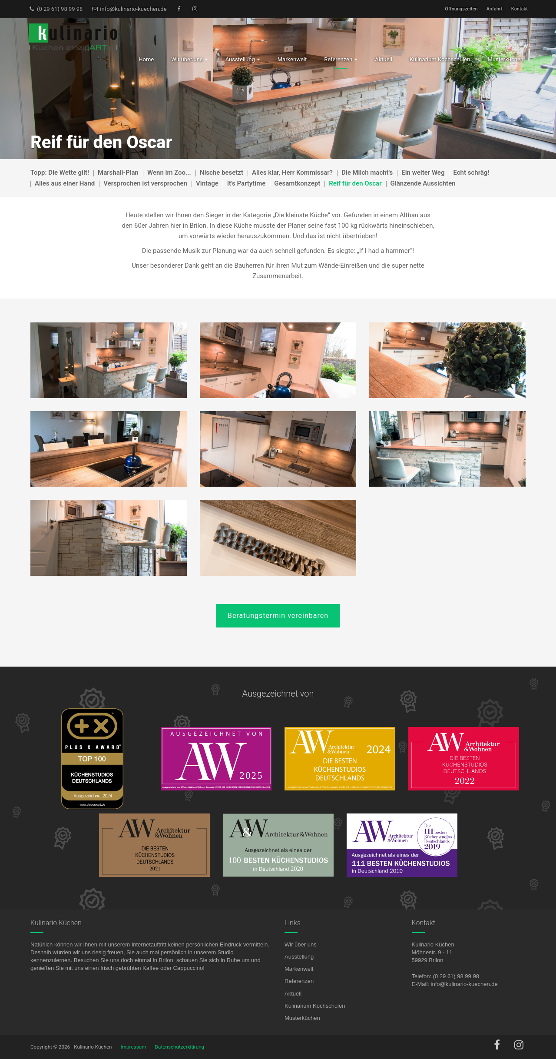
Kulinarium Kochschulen (315, 1006)
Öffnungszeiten (461, 9)
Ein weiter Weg (422, 172)
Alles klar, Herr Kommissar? (292, 172)
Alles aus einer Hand (65, 183)
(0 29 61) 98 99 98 (55, 9)
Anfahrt (494, 9)
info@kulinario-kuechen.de (128, 9)
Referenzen (299, 981)
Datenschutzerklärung (179, 1047)
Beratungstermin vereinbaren (278, 615)
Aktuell (293, 993)
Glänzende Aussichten (423, 183)
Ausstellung (299, 956)
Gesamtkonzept (297, 183)
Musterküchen (302, 1018)
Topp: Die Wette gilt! (59, 172)
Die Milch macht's (367, 172)
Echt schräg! (471, 172)
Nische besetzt (221, 172)
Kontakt (519, 9)
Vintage (207, 183)
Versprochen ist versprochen (145, 183)
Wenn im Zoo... (169, 172)
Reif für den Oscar (355, 183)
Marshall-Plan (118, 172)
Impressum (133, 1047)
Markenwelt (299, 969)
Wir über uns (301, 944)
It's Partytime (246, 183)
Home (146, 59)
